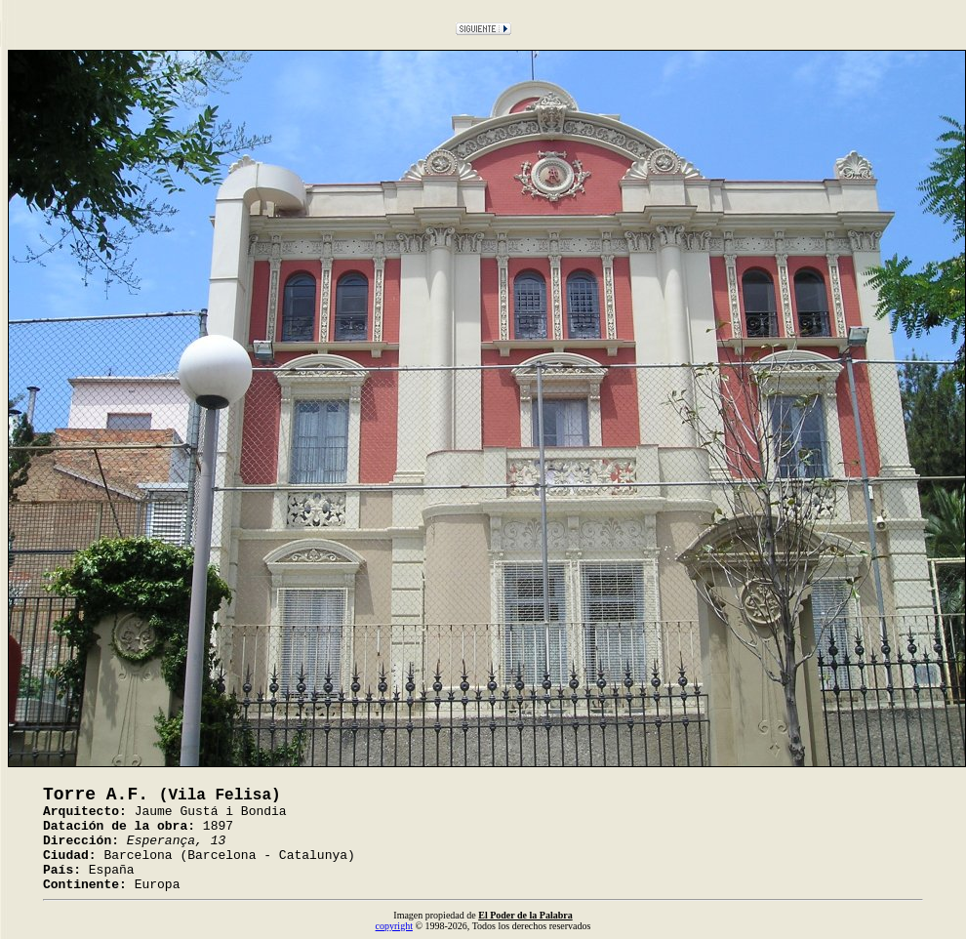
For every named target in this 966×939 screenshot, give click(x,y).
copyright (394, 925)
